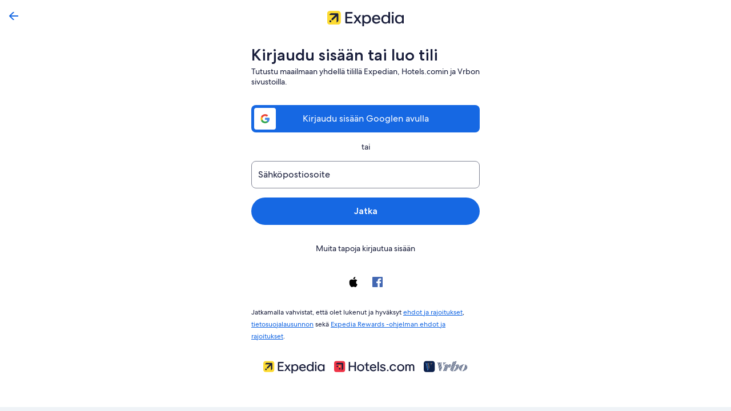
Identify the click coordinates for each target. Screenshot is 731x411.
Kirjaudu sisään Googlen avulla (365, 118)
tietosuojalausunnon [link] (282, 322)
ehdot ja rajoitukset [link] (432, 311)
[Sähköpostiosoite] (365, 174)
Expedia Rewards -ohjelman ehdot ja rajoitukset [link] (403, 322)
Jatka (365, 211)
